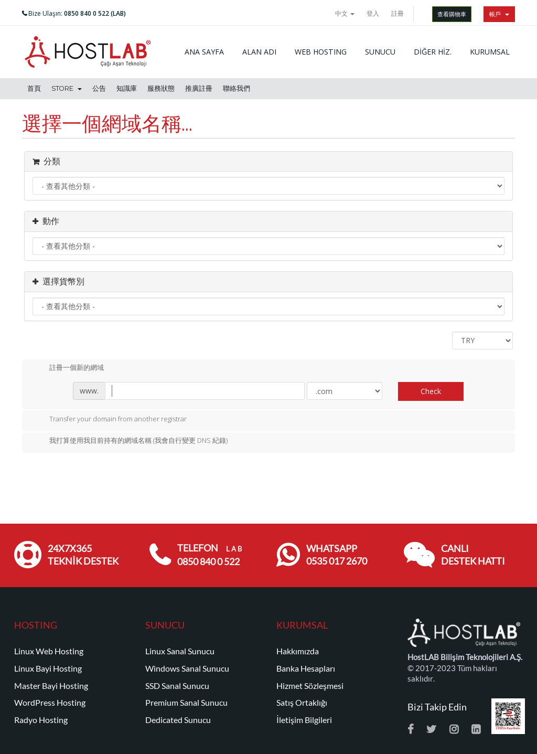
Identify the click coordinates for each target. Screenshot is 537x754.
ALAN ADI (259, 52)
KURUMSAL (490, 52)
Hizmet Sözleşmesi (309, 686)
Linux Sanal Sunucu (179, 651)
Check (431, 391)
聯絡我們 (236, 88)
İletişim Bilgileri (304, 720)
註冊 (397, 13)
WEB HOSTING (321, 52)
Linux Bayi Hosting (48, 668)
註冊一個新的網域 (68, 368)
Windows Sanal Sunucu (187, 668)
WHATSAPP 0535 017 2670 (336, 555)
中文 (345, 13)
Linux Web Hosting (48, 651)
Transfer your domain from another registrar (110, 420)
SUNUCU (380, 52)
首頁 (34, 88)
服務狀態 (161, 88)
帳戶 (499, 14)
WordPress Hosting (49, 702)
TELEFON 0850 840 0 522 (209, 555)
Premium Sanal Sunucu (186, 702)
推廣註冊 (198, 88)
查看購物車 (451, 14)
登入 (373, 13)
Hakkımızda (297, 651)
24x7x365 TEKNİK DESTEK (83, 555)
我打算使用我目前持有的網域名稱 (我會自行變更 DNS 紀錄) (130, 441)
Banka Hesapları (305, 668)
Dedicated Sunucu (178, 720)
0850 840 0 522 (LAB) (95, 13)
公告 (99, 88)
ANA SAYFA (204, 52)
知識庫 (126, 88)
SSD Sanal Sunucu (177, 686)
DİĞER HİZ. (433, 52)
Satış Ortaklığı (301, 702)
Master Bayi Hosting (51, 686)
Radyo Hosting (41, 720)
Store (66, 88)
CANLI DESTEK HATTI (473, 555)
